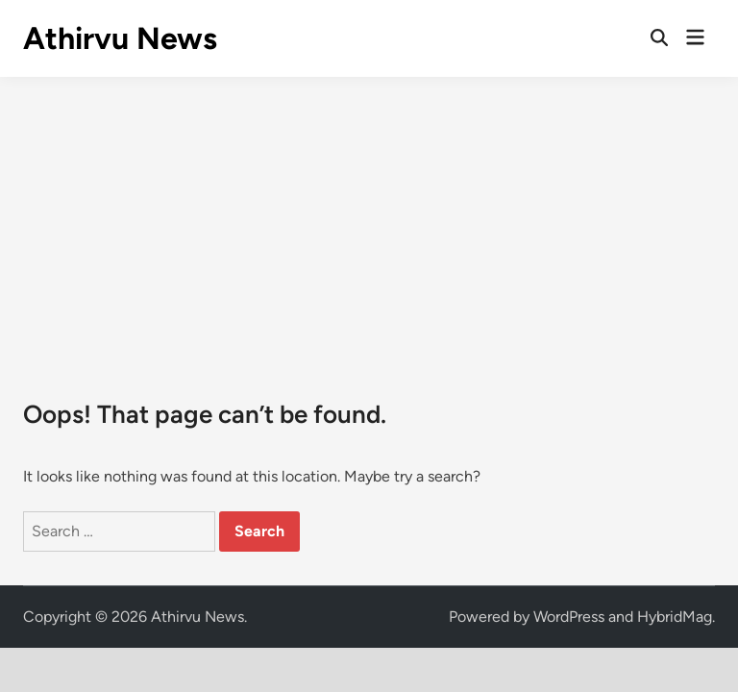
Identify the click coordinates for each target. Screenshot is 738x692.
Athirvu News (120, 38)
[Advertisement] (369, 221)
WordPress (568, 616)
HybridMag (674, 616)
